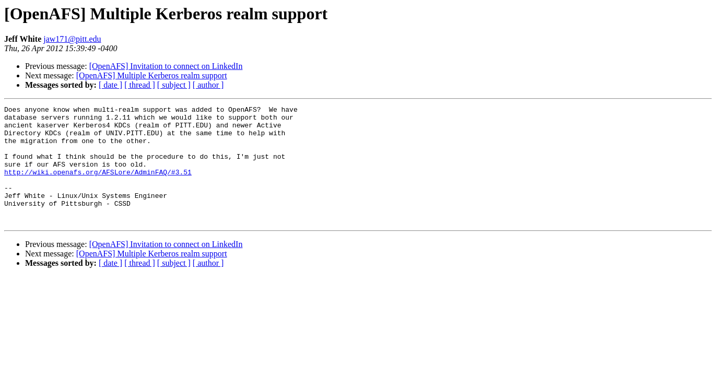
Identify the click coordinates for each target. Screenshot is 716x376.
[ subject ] (174, 84)
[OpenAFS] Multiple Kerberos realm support (151, 75)
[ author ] (208, 84)
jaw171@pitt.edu (72, 38)
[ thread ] (139, 84)
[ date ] (110, 84)
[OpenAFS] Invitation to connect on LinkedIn (166, 66)
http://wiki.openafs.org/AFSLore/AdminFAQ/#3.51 (98, 186)
